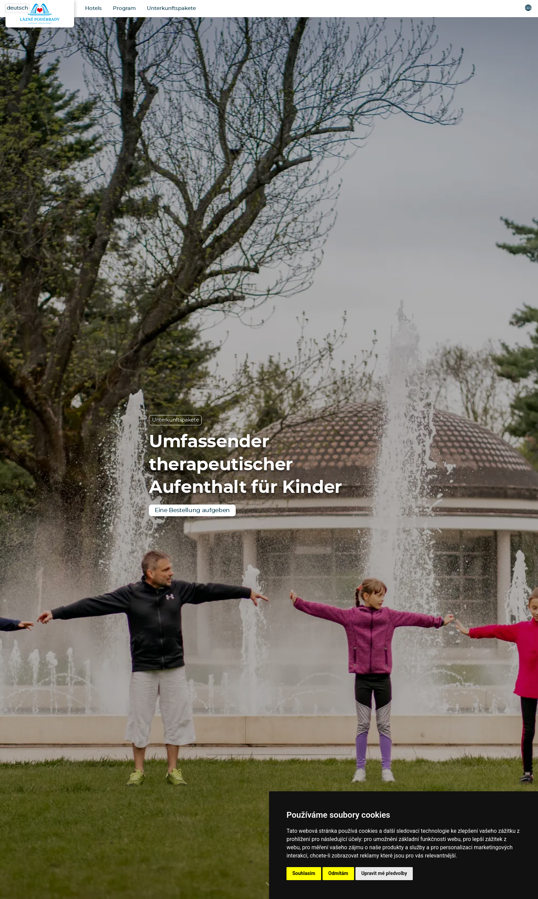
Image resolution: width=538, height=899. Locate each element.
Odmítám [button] (338, 873)
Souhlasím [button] (303, 873)
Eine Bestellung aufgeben (192, 510)
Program (124, 8)
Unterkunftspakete (171, 8)
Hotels (93, 8)
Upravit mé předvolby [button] (384, 873)
